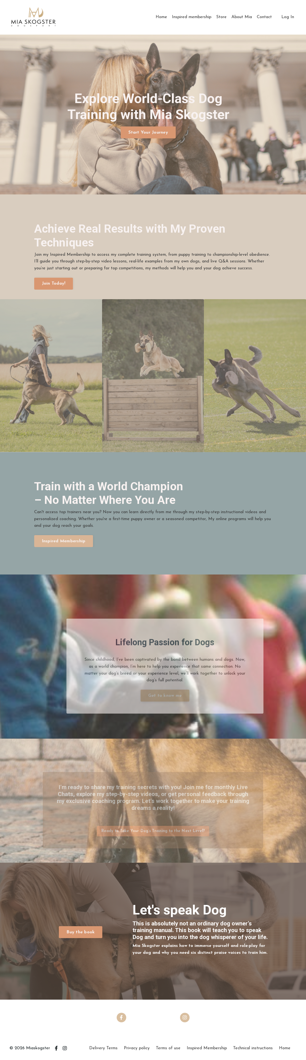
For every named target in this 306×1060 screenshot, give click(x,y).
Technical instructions (253, 1048)
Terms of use (168, 1048)
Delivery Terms (103, 1048)
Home (161, 17)
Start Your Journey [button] (148, 132)
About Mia (241, 17)
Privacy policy (137, 1048)
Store (221, 17)
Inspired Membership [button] (64, 541)
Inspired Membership (207, 1048)
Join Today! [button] (54, 283)
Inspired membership (191, 17)
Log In (287, 17)
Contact (264, 17)
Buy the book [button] (80, 932)
